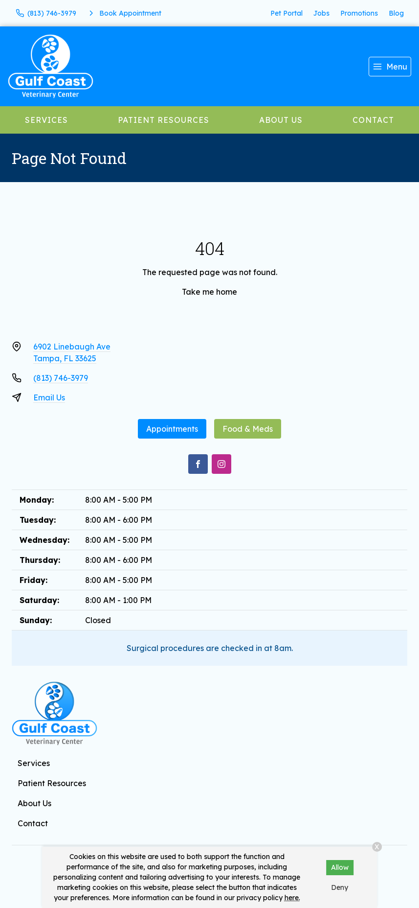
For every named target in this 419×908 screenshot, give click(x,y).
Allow (340, 867)
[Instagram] (221, 464)
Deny (339, 887)
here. (292, 897)
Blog (396, 13)
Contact (373, 120)
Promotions (359, 13)
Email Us (49, 397)
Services (46, 120)
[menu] (390, 66)
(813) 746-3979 (60, 378)
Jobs (321, 13)
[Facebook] (198, 464)
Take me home (209, 292)
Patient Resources (163, 120)
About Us (281, 120)
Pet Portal (286, 13)
